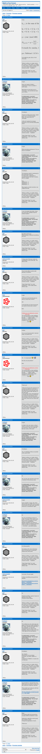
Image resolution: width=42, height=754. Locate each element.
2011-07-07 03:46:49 (7, 648)
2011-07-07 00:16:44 (7, 144)
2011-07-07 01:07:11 (7, 268)
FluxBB (37, 750)
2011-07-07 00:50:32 (7, 231)
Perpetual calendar (17, 13)
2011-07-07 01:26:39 (7, 327)
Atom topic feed (35, 748)
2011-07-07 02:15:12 (7, 497)
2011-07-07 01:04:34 (7, 256)
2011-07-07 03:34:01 (7, 618)
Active (31, 10)
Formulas (8, 13)
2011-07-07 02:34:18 (7, 571)
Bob (4, 295)
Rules (13, 7)
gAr (4, 19)
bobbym (5, 81)
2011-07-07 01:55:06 (7, 473)
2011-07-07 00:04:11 (7, 79)
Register (23, 7)
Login (27, 7)
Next (9, 15)
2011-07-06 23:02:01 (7, 17)
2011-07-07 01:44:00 (7, 446)
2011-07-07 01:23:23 (7, 292)
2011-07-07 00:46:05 (7, 208)
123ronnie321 (6, 259)
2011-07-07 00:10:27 (7, 109)
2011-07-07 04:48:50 (7, 710)
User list (9, 7)
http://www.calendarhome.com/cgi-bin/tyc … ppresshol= (30, 581)
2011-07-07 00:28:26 (7, 168)
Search (18, 7)
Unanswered (36, 10)
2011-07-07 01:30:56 (7, 354)
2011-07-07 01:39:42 (7, 382)
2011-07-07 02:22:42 (7, 543)
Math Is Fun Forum (9, 3)
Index (4, 7)
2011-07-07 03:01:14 (7, 590)
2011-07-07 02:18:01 (7, 512)
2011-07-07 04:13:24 (7, 680)
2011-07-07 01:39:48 (7, 420)
